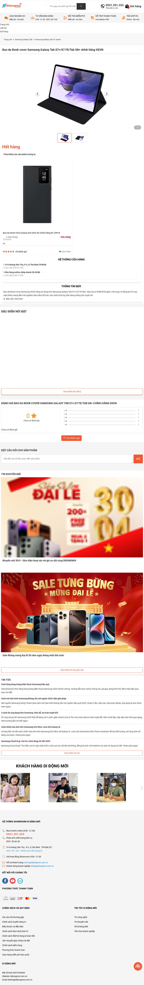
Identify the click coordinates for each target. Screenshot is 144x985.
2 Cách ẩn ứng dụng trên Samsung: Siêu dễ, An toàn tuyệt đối (29, 712)
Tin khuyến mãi (81, 921)
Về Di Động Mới (81, 926)
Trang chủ (9, 39)
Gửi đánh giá (71, 438)
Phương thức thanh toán (13, 950)
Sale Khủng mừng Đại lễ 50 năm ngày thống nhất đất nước (33, 655)
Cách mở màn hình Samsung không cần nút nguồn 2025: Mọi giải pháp (33, 698)
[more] (138, 966)
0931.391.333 (113, 5)
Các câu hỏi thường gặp (13, 917)
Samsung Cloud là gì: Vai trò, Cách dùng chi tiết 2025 (25, 741)
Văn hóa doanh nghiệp (84, 931)
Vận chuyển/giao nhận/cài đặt (16, 940)
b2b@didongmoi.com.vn (42, 866)
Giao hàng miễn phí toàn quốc (15, 954)
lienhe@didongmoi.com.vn (20, 979)
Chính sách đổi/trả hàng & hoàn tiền (18, 935)
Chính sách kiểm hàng (12, 945)
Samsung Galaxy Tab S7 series (48, 39)
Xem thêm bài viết (72, 391)
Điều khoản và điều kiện (12, 926)
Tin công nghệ (80, 917)
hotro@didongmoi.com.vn (36, 862)
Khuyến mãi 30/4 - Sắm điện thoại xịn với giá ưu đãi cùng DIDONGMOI (39, 560)
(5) (21, 251)
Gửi (138, 458)
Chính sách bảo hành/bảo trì (15, 931)
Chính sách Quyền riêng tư (14, 921)
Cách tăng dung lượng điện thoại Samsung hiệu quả (25, 684)
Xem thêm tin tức (72, 753)
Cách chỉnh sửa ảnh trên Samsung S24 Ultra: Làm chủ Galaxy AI (30, 726)
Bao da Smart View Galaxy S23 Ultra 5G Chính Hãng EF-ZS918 (31, 233)
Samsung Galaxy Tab (24, 39)
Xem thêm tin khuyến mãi (72, 669)
